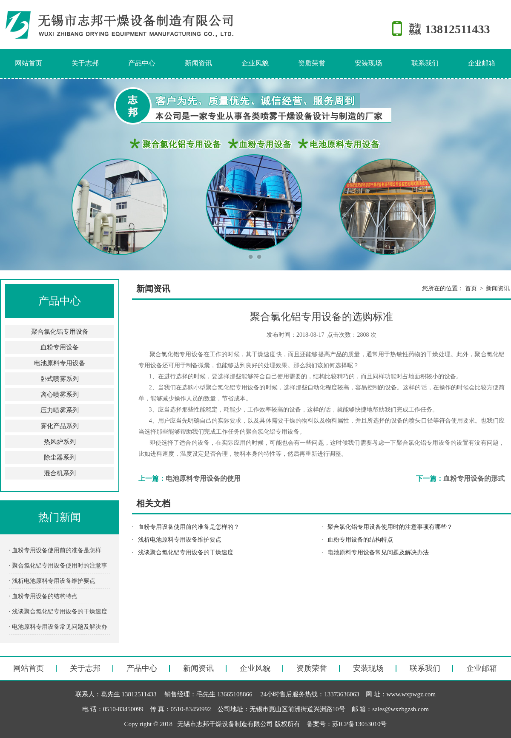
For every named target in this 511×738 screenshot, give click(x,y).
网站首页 (28, 63)
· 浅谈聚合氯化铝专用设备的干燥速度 (58, 611)
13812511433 (457, 29)
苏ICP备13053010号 (359, 724)
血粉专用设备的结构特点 (360, 539)
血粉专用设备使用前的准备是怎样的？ (188, 527)
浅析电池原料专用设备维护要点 (179, 539)
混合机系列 (60, 473)
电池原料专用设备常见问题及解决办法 (378, 552)
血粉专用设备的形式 (474, 478)
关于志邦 (85, 63)
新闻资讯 (198, 63)
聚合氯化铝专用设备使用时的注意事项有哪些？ (390, 527)
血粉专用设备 (59, 347)
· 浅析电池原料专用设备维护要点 (52, 581)
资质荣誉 (311, 63)
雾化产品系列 (59, 426)
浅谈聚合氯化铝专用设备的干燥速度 (185, 552)
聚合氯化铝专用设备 (60, 331)
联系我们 (425, 63)
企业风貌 (255, 63)
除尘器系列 (60, 457)
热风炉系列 (60, 441)
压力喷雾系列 (59, 410)
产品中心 (141, 63)
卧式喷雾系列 (59, 378)
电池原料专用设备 (59, 363)
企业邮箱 (481, 63)
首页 (471, 288)
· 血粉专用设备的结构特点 (43, 596)
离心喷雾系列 (59, 394)
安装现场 (368, 63)
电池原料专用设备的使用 (203, 478)
